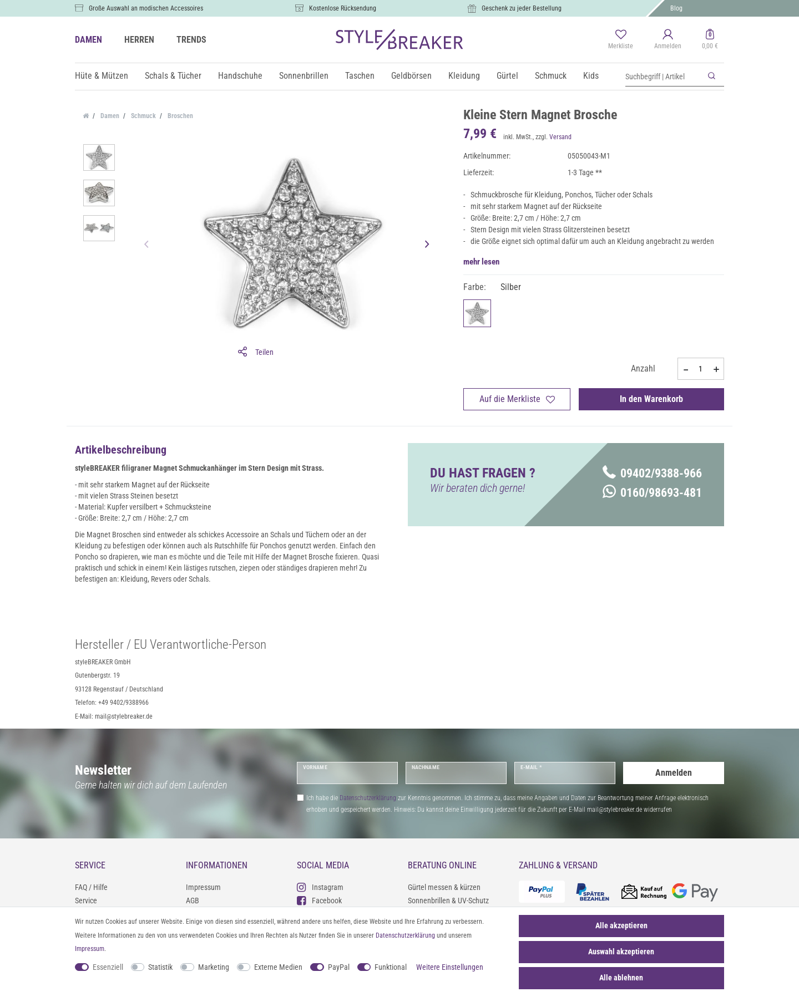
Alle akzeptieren (621, 925)
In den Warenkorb (651, 399)
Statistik (160, 967)
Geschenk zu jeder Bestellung (522, 8)
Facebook (319, 900)
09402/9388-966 (652, 473)
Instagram (320, 887)
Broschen (179, 116)
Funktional (391, 967)
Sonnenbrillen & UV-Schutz (448, 900)
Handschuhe (240, 75)
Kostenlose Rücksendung (342, 8)
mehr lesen (481, 262)
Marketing (213, 967)
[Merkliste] (620, 40)
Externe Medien (278, 967)
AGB (192, 900)
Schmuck (551, 75)
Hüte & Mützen (101, 75)
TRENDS (191, 39)
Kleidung (464, 75)
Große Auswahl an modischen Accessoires (146, 8)
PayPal (339, 967)
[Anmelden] (667, 40)
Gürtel (507, 75)
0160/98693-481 (652, 493)
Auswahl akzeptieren (621, 951)
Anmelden (673, 772)
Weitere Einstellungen (449, 967)
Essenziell (108, 967)
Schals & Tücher (173, 75)
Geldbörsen (411, 75)
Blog (676, 8)
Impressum (203, 887)
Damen (109, 116)
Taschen (360, 75)
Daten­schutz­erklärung (405, 935)
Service (86, 900)
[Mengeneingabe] (700, 368)
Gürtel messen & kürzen (444, 887)
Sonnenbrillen (303, 75)
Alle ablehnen (621, 977)
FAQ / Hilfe (91, 887)
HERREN (139, 39)
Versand (560, 137)
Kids (591, 75)
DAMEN (88, 39)
